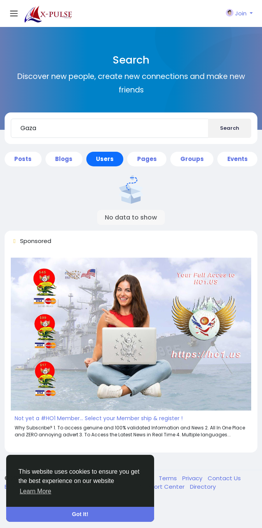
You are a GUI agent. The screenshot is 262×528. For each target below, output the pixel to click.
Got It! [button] (80, 514)
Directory (203, 487)
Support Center (162, 487)
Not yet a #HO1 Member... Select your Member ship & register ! (99, 418)
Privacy (193, 478)
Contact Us (224, 478)
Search (229, 128)
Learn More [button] (35, 491)
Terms (168, 478)
